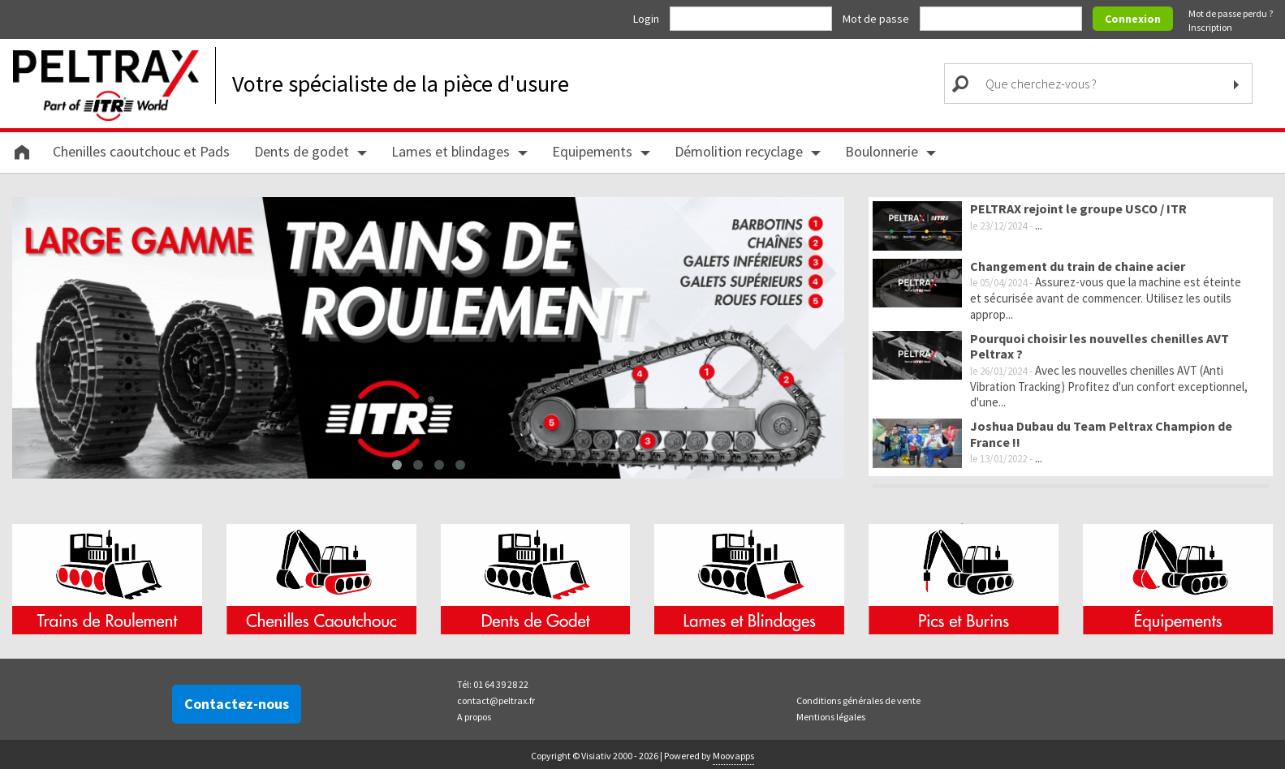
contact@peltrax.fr (496, 698)
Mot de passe (877, 18)
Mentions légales (830, 714)
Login (647, 18)
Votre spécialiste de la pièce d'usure (400, 83)
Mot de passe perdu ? (1230, 13)
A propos (474, 714)
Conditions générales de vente (858, 698)
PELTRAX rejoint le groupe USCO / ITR (1078, 208)
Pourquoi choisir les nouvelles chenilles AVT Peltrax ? (1099, 346)
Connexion (1133, 18)
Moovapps (733, 753)
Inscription (1210, 27)
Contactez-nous (236, 701)
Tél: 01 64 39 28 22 (492, 682)
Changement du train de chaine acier (1077, 266)
